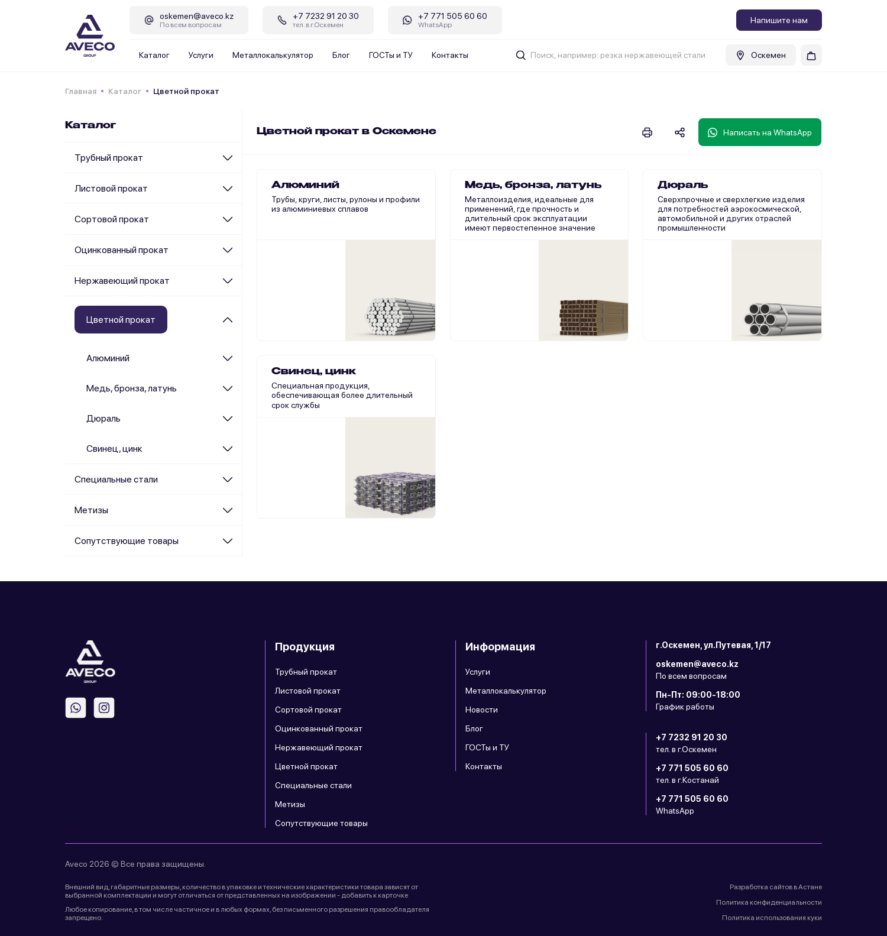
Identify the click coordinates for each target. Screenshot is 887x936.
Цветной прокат (306, 766)
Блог (341, 55)
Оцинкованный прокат (122, 249)
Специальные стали (116, 479)
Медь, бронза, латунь (131, 388)
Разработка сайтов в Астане (776, 887)
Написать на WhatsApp (760, 132)
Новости (481, 709)
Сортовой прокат (112, 219)
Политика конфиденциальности (769, 902)
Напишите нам (779, 20)
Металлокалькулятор (272, 55)
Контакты (450, 55)
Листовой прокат (111, 188)
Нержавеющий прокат (122, 280)
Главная (80, 91)
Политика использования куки (772, 918)
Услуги (201, 55)
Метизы (91, 510)
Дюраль (103, 418)
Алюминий (108, 358)
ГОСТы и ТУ (391, 55)
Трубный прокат (109, 157)
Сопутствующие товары (127, 540)
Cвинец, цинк (114, 448)
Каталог (154, 55)
